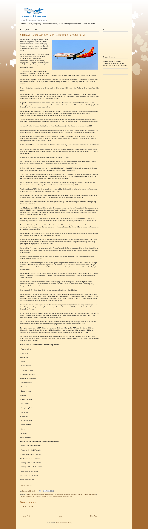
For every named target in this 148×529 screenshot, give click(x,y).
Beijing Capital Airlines (33, 494)
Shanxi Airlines (47, 496)
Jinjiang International (27, 496)
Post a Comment (28, 506)
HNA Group (92, 494)
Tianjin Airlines (57, 496)
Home (60, 516)
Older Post (93, 516)
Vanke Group (67, 496)
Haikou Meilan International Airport (65, 494)
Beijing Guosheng (47, 494)
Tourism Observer (26, 486)
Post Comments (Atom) (64, 523)
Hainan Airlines (83, 494)
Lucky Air (38, 496)
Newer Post (26, 516)
